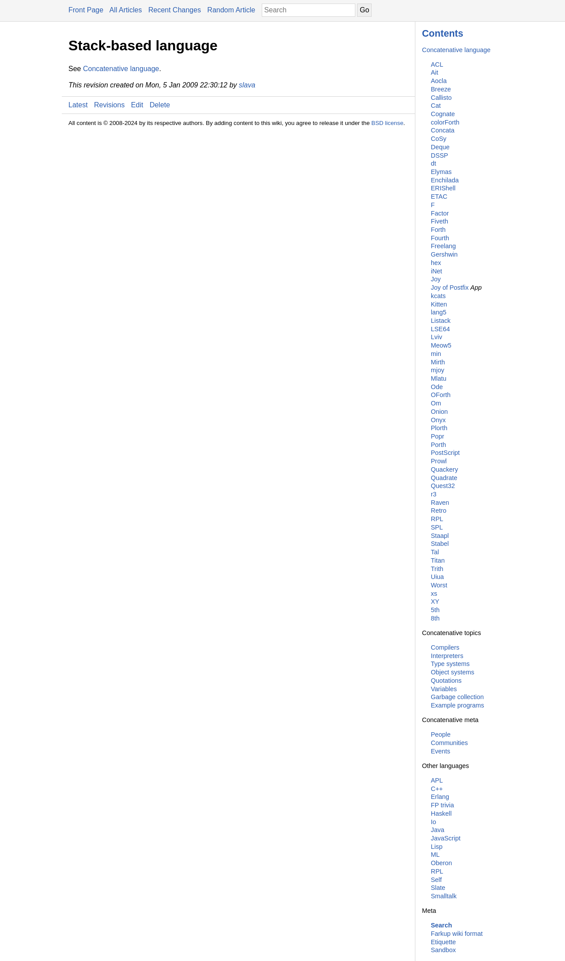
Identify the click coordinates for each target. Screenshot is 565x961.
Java (437, 829)
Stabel (440, 543)
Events (440, 751)
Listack (441, 320)
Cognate (443, 113)
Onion (439, 411)
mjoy (437, 370)
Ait (434, 72)
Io (433, 821)
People (441, 734)
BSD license (387, 123)
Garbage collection (457, 696)
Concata (443, 130)
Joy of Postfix (450, 287)
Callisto (441, 97)
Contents (442, 33)
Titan (437, 560)
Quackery (444, 469)
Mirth (438, 362)
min (436, 353)
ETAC (439, 196)
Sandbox (443, 949)
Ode (437, 386)
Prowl (439, 461)
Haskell (441, 813)
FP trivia (442, 805)
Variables (444, 688)
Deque (440, 147)
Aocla (439, 80)
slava (247, 85)
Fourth (440, 238)
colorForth (445, 122)
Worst (439, 585)
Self (436, 879)
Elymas (441, 171)
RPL (437, 518)
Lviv (436, 337)
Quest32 (443, 485)
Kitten (439, 304)
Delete (160, 105)
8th (435, 618)
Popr (437, 436)
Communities (449, 742)
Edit (137, 105)
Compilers (445, 647)
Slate (438, 887)
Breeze (441, 89)
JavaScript (445, 838)
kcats (438, 295)
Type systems (450, 663)
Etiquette (443, 942)
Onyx (438, 420)
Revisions (109, 105)
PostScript (445, 452)
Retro (438, 510)
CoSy (438, 138)
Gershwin (444, 254)
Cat (436, 105)
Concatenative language (456, 49)
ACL (437, 64)
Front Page (85, 10)
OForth (441, 394)
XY (435, 601)
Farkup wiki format (457, 933)
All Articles (125, 10)
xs (434, 593)
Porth (438, 444)
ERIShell (443, 188)
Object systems (452, 672)
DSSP (439, 155)
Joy (436, 279)
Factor (440, 213)
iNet (436, 271)
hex (436, 262)
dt (433, 163)
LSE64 (440, 329)
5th (435, 609)
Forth (438, 229)
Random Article (231, 10)
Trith (437, 568)
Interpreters (447, 655)
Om (436, 403)
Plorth (439, 427)
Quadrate (444, 477)
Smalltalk (443, 896)
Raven (440, 502)
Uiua (437, 576)
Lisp (436, 846)
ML (435, 854)
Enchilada (445, 180)
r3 (434, 494)
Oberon (441, 862)
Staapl (440, 535)
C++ (437, 788)
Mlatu (438, 378)
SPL (437, 527)
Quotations (446, 680)
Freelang (443, 246)
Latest (78, 105)
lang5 (438, 312)
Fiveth (439, 221)
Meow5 (441, 345)
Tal (435, 552)
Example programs (457, 705)
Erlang (440, 796)
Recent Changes (174, 10)
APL (437, 780)
